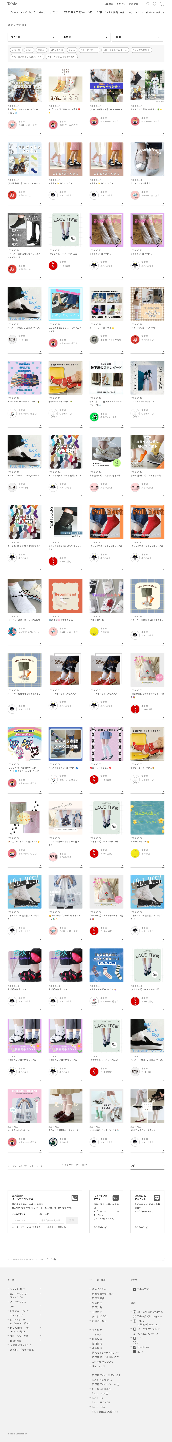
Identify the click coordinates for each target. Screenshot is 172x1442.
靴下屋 (17, 50)
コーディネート (90, 50)
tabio (42, 50)
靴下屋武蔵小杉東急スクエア (28, 57)
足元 (73, 50)
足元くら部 (57, 50)
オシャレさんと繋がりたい (62, 57)
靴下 (30, 50)
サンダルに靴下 (142, 50)
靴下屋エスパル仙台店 (116, 50)
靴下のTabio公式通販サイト (21, 1260)
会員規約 (51, 1228)
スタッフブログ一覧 (47, 1260)
